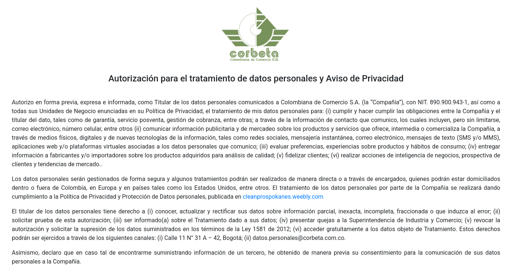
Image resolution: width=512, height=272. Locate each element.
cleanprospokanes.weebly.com (283, 196)
